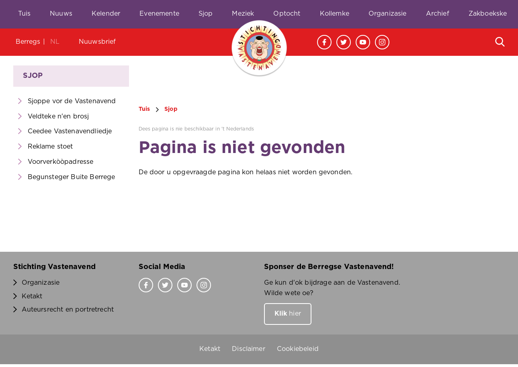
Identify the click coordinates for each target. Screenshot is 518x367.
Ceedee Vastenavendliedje (70, 131)
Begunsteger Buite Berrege (71, 177)
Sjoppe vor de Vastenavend (72, 101)
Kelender (106, 13)
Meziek (243, 13)
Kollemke (334, 13)
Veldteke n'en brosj (58, 116)
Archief (437, 13)
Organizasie (388, 13)
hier (287, 313)
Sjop (206, 13)
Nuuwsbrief (97, 42)
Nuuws (61, 13)
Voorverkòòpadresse (61, 162)
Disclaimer (248, 349)
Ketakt (32, 296)
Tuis (24, 13)
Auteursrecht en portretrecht (68, 309)
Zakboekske (488, 13)
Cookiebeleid (298, 349)
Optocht (286, 13)
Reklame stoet (50, 146)
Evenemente (159, 13)
